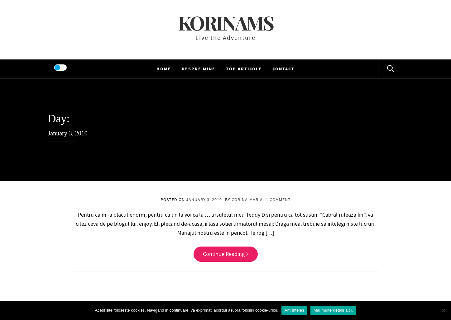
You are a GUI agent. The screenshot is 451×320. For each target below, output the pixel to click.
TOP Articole (244, 69)
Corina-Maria (247, 199)
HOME (163, 69)
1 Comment (278, 199)
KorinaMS (225, 22)
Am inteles (294, 310)
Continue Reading (225, 253)
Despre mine (198, 69)
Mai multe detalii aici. (333, 310)
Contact (283, 69)
